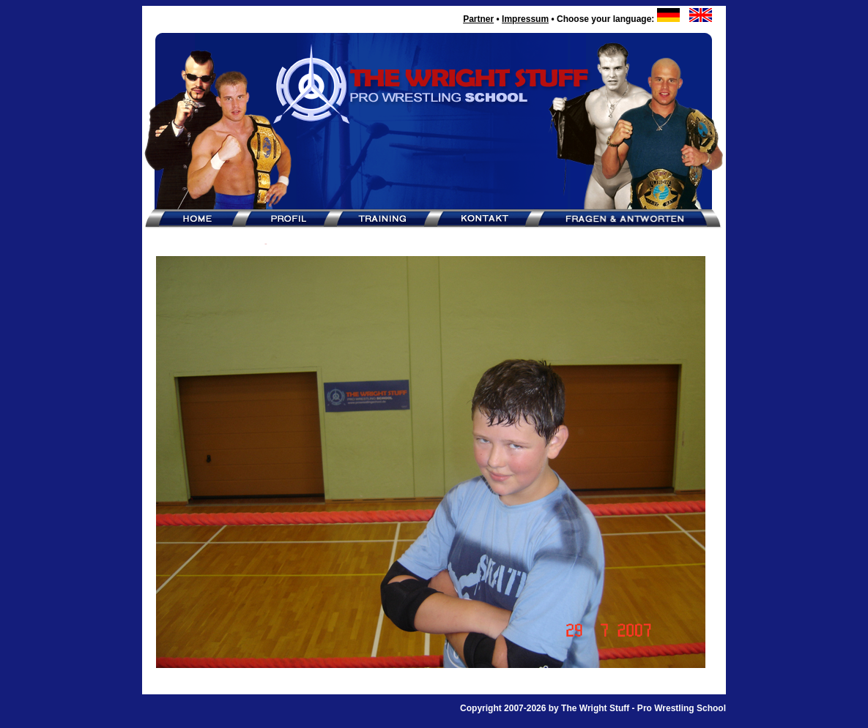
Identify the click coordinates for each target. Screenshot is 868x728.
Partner (478, 19)
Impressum (525, 19)
